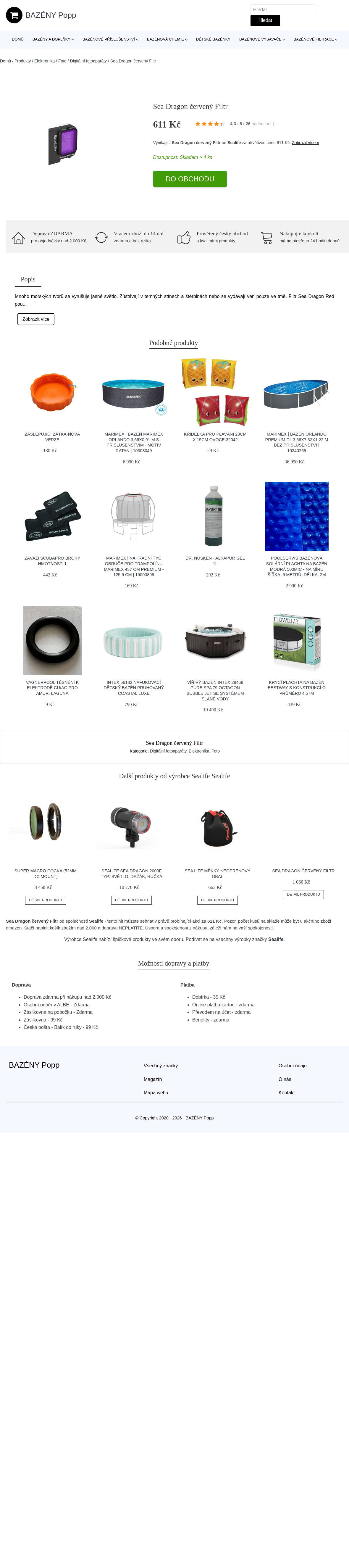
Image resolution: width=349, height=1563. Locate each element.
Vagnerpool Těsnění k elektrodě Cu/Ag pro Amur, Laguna (52, 688)
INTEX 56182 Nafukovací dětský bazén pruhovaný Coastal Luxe (134, 688)
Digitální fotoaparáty (88, 61)
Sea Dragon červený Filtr (303, 870)
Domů (18, 39)
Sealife (234, 142)
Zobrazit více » (305, 142)
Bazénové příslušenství (109, 39)
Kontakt (287, 1092)
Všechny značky (161, 1065)
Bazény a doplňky (51, 39)
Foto (62, 61)
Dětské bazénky (213, 39)
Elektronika (44, 61)
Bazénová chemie (165, 39)
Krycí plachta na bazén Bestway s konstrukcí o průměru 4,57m (297, 688)
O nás (285, 1079)
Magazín (153, 1079)
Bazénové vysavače (260, 39)
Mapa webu (156, 1092)
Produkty (22, 61)
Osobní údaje (293, 1065)
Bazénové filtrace (314, 39)
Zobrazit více (36, 319)
